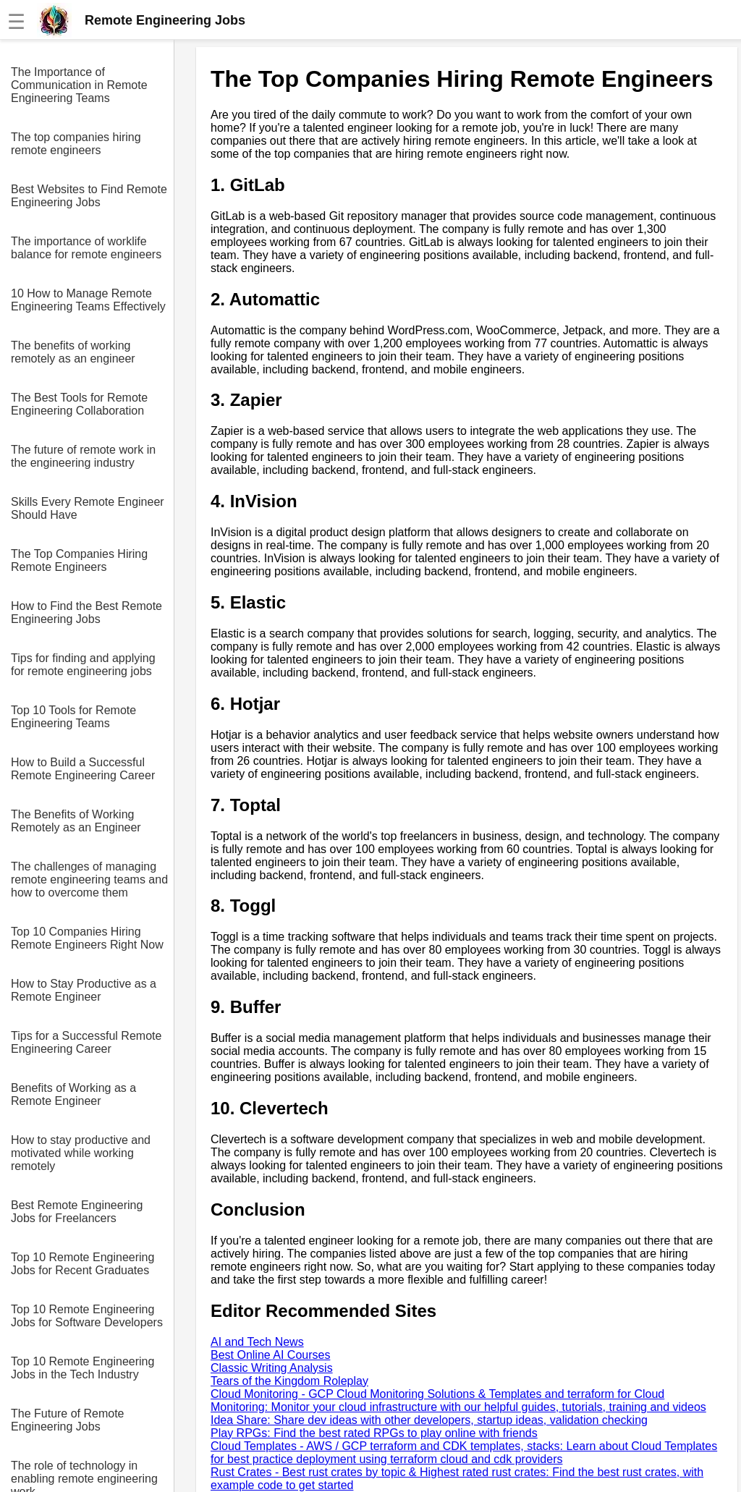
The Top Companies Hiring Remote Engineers (79, 560)
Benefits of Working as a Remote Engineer (73, 1094)
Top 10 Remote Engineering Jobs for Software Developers (87, 1315)
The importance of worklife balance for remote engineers (86, 247)
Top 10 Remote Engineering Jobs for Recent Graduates (82, 1263)
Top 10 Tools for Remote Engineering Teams (73, 716)
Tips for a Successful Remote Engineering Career (86, 1042)
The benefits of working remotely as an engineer (73, 352)
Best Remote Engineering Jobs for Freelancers (77, 1211)
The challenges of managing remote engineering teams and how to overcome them (89, 879)
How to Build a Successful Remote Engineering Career (83, 768)
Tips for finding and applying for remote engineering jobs (83, 664)
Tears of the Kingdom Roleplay (289, 1381)
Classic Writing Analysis (272, 1368)
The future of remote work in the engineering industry (83, 456)
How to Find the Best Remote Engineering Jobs (86, 612)
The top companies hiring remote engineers (76, 143)
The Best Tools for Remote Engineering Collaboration (79, 404)
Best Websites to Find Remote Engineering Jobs (89, 195)
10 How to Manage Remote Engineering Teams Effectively (88, 300)
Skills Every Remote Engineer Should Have (87, 508)
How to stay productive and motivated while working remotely (81, 1153)
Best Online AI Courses (270, 1355)
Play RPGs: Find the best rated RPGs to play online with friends (374, 1433)
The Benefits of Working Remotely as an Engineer (76, 821)
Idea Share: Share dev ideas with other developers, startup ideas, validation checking (429, 1420)
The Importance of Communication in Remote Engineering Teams (79, 85)
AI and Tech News (257, 1342)
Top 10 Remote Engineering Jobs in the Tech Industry (82, 1368)
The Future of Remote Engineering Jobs (67, 1420)
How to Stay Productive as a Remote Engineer (83, 990)
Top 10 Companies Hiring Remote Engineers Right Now (87, 938)
